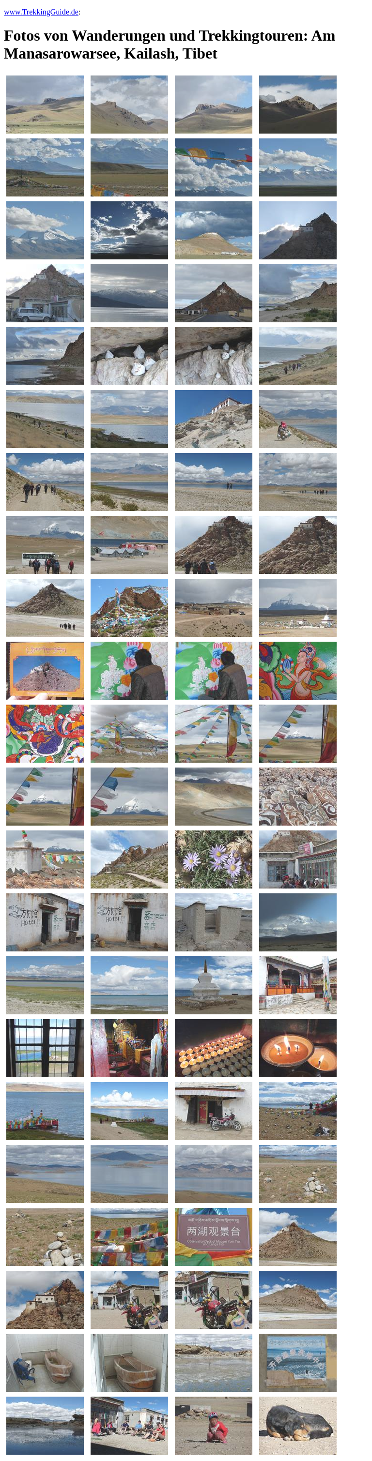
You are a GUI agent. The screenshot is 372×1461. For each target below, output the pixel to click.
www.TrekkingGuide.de (41, 12)
